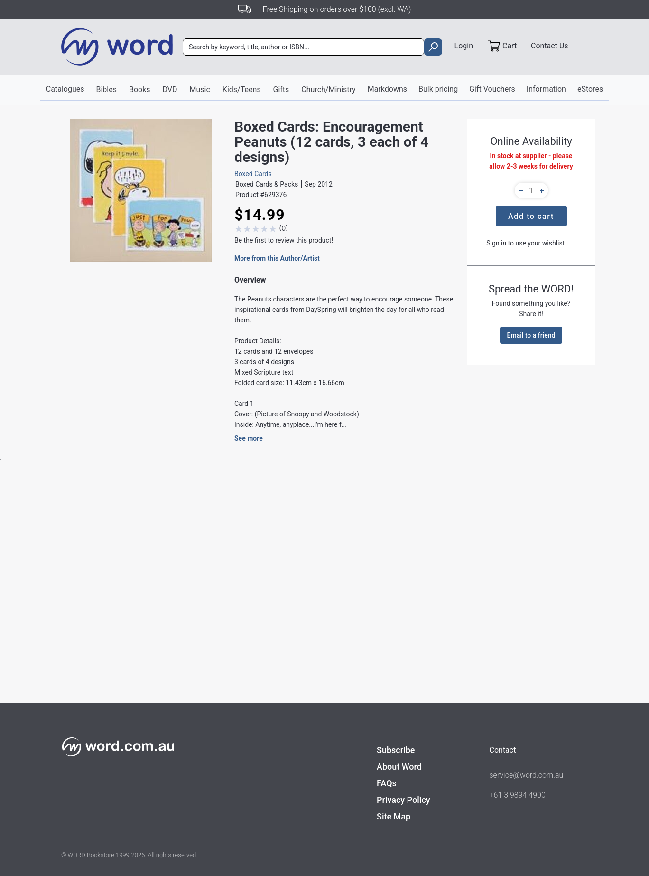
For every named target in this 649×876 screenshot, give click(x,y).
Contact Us (549, 45)
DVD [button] (170, 89)
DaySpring (216, 693)
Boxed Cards (253, 174)
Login (463, 45)
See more (248, 438)
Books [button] (139, 89)
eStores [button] (590, 89)
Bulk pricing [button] (438, 89)
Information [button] (546, 89)
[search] (433, 47)
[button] (519, 190)
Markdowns (387, 89)
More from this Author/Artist (277, 258)
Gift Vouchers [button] (492, 89)
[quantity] (531, 190)
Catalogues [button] (65, 89)
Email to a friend (531, 335)
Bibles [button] (106, 89)
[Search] (303, 47)
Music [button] (200, 89)
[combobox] (303, 47)
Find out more (114, 847)
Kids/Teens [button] (242, 89)
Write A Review (545, 524)
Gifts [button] (281, 89)
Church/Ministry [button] (328, 89)
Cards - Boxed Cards (231, 730)
